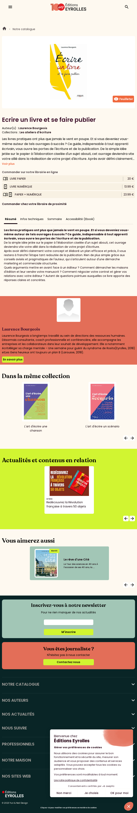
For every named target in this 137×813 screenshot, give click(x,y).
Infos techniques (31, 219)
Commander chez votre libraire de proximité (34, 204)
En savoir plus (13, 359)
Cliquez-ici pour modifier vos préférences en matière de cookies (68, 808)
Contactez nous (68, 662)
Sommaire (54, 219)
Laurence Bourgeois (32, 128)
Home (4, 29)
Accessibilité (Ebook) (80, 219)
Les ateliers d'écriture (35, 132)
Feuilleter (123, 99)
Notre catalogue (24, 29)
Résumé (10, 219)
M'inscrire (68, 632)
